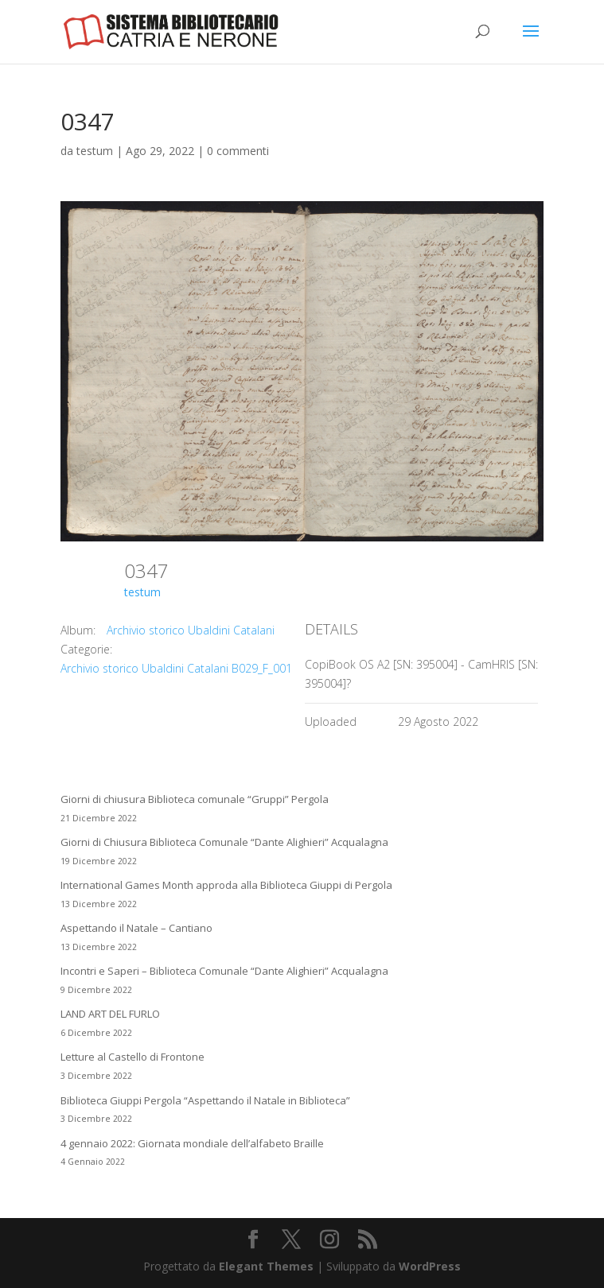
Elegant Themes (266, 1266)
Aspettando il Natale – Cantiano (136, 928)
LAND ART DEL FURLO (110, 1014)
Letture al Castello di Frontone (132, 1056)
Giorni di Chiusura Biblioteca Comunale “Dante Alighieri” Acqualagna (224, 842)
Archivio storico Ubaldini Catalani (191, 630)
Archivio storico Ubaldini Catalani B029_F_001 (176, 668)
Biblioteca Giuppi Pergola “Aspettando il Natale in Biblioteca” (205, 1100)
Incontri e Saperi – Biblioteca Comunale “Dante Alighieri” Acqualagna (224, 971)
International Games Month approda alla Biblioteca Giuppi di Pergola (226, 885)
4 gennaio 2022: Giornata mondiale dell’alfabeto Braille (192, 1143)
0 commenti (238, 150)
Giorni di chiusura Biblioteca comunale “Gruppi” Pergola (194, 799)
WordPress (430, 1266)
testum (94, 150)
